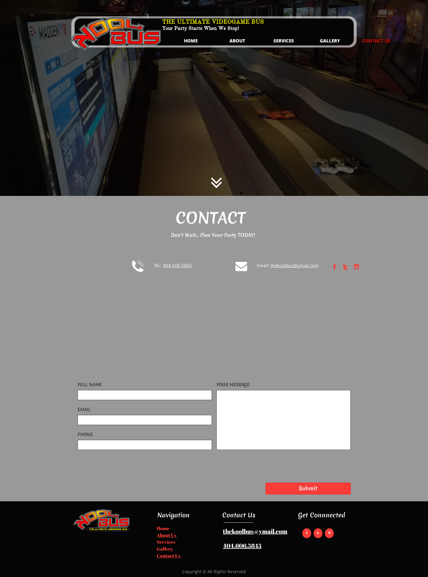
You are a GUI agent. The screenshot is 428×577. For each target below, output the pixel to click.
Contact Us (169, 555)
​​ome (164, 528)
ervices (167, 542)
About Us (167, 535)
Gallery (165, 549)
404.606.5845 (242, 546)
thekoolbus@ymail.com (255, 531)
